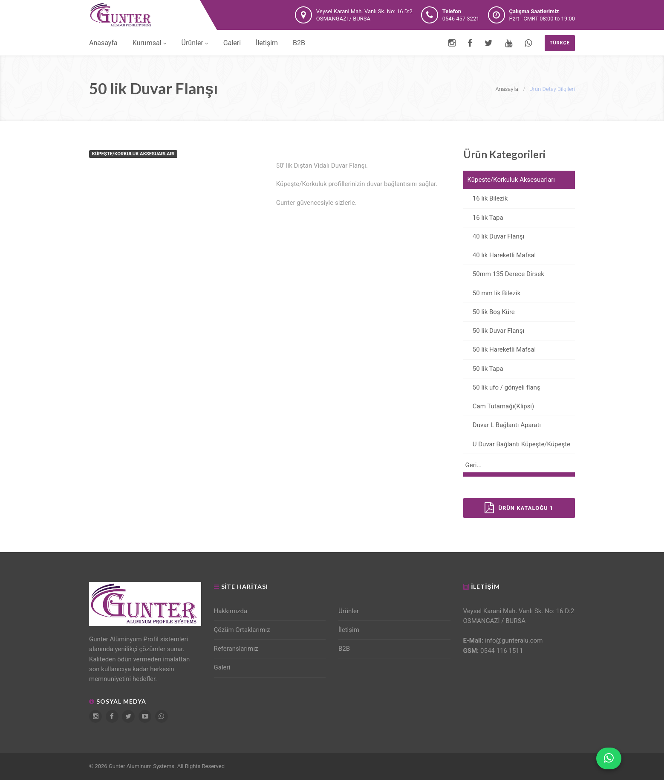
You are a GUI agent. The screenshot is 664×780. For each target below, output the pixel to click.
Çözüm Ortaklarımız (242, 630)
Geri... (473, 465)
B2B (299, 43)
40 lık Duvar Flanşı (494, 236)
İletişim (267, 43)
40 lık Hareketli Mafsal (499, 255)
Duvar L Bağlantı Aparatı (502, 425)
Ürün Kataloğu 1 (519, 507)
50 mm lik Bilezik (492, 293)
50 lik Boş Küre (489, 312)
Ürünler (195, 43)
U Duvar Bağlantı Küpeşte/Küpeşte (517, 444)
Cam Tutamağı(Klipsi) (498, 406)
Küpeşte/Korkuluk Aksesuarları (511, 179)
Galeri (232, 43)
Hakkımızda (231, 611)
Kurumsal (150, 43)
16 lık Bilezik (485, 198)
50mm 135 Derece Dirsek (503, 274)
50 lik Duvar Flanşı (494, 331)
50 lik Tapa (483, 369)
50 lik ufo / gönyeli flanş (501, 387)
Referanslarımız (236, 648)
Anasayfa (103, 43)
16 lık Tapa (483, 217)
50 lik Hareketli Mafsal (499, 349)
